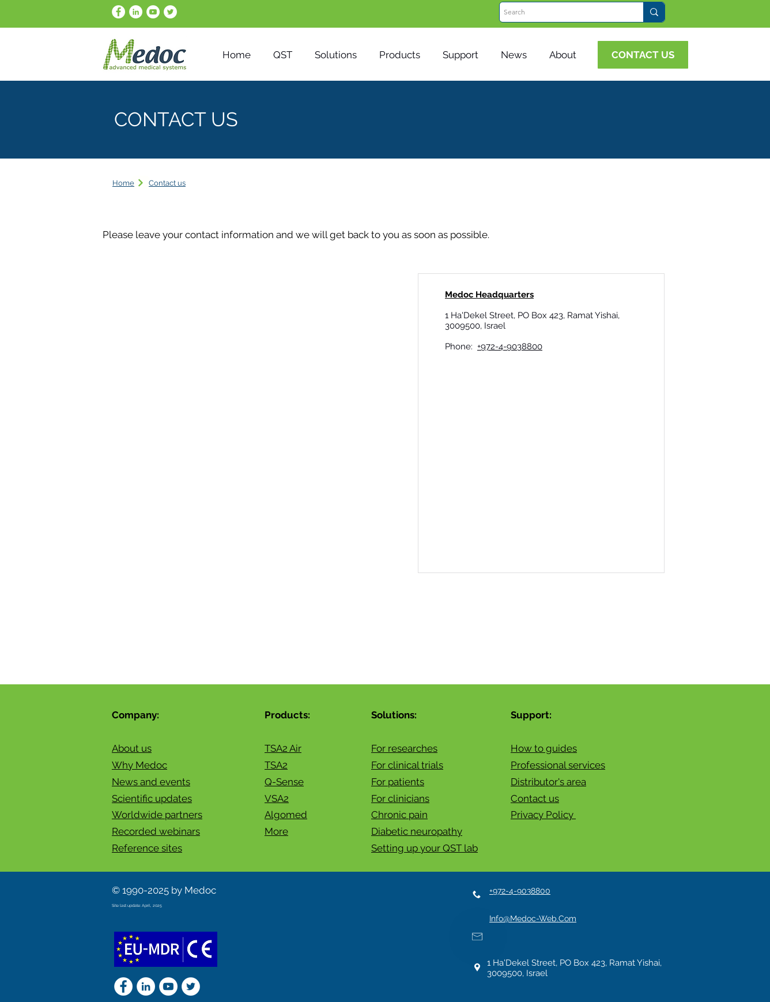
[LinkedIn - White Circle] (135, 11)
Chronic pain (399, 814)
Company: (135, 715)
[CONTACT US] (643, 55)
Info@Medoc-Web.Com (532, 918)
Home (123, 183)
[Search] (561, 12)
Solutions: (394, 715)
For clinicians (400, 798)
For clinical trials (407, 765)
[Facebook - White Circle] (118, 11)
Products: (287, 715)
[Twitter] (170, 11)
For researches (404, 748)
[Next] (140, 182)
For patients (397, 782)
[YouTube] (153, 11)
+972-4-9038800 (509, 346)
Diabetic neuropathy (416, 831)
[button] (516, 55)
